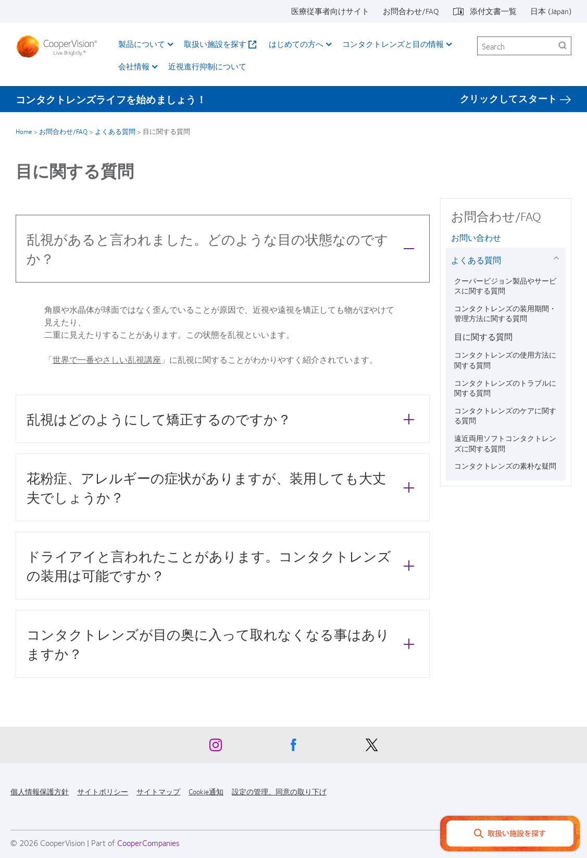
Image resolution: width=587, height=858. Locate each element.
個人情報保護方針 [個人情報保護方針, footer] (39, 791)
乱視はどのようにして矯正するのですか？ (223, 419)
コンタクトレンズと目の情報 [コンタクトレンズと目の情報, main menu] (393, 44)
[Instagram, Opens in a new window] (216, 747)
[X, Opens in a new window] (372, 747)
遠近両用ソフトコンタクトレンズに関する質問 (505, 443)
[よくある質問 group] (558, 258)
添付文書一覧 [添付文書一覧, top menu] (493, 11)
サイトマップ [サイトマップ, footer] (158, 791)
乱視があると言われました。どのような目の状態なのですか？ (223, 248)
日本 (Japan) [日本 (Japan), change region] (550, 11)
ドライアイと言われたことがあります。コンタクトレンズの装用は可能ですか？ (223, 565)
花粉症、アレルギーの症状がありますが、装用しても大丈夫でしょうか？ (223, 487)
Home (24, 131)
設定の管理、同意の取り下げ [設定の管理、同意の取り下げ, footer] (279, 791)
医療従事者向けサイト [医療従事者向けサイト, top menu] (330, 11)
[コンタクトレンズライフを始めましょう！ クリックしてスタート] (293, 99)
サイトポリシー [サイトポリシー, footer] (102, 791)
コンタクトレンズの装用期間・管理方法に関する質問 (505, 313)
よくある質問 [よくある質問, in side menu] (476, 259)
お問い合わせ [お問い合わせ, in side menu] (476, 237)
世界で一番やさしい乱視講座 (107, 359)
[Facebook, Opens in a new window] (294, 747)
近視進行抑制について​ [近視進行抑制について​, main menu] (207, 66)
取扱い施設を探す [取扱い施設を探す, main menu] (215, 44)
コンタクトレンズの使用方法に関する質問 (505, 360)
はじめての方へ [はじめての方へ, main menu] (296, 44)
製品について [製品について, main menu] (141, 44)
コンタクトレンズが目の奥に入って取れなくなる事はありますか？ (223, 643)
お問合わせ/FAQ (63, 131)
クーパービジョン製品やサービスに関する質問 (505, 286)
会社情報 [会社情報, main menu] (133, 66)
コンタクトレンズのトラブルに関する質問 (505, 388)
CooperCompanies (148, 842)
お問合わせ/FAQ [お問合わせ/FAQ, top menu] (411, 11)
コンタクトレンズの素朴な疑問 (505, 465)
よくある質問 (115, 131)
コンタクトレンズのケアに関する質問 (505, 415)
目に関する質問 (483, 336)
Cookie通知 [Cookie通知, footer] (206, 791)
